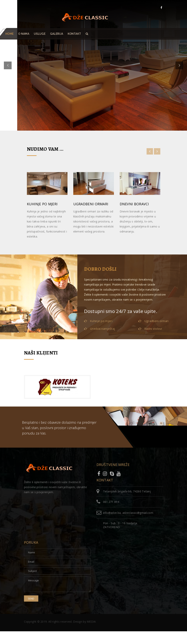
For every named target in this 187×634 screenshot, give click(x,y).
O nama (23, 33)
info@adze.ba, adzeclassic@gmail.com (128, 513)
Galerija (56, 33)
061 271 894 (111, 502)
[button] (87, 33)
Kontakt (74, 33)
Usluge (39, 33)
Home (9, 33)
